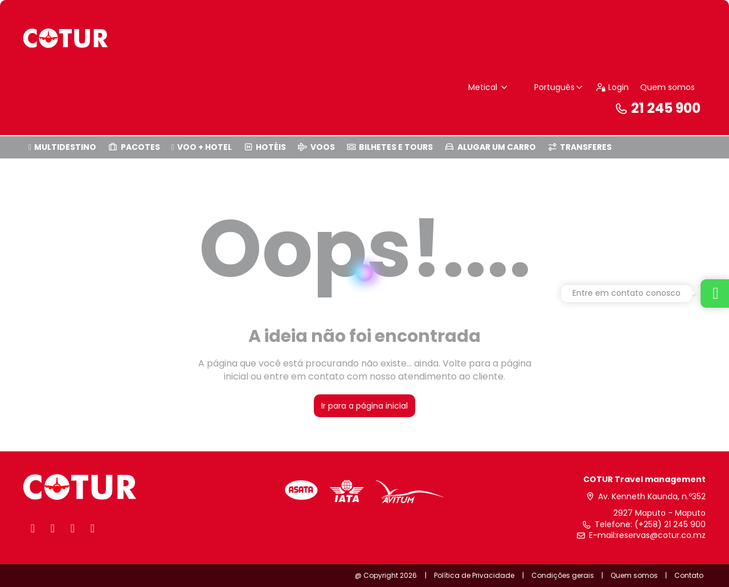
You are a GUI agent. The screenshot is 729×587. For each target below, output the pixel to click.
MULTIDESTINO (62, 147)
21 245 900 (657, 108)
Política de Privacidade (474, 575)
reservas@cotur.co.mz (661, 535)
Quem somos (667, 87)
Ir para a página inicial (364, 405)
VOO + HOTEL (201, 147)
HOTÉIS (264, 147)
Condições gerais (562, 575)
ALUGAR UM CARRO (490, 147)
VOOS (316, 147)
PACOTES (134, 147)
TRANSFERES (579, 147)
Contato (688, 575)
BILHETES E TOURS (389, 147)
